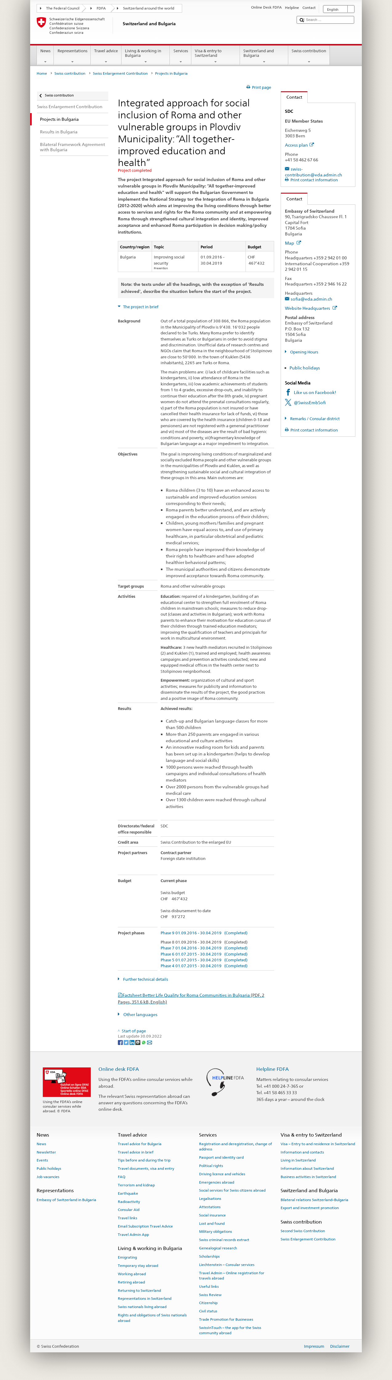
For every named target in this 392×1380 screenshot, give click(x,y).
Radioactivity (129, 1201)
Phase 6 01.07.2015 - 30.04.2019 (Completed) (204, 954)
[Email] (149, 1042)
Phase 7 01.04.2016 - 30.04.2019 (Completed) (204, 948)
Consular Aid (128, 1210)
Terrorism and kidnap (136, 1185)
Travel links (127, 1218)
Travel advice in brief (136, 1152)
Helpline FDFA (272, 1069)
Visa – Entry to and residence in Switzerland (318, 1144)
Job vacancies (48, 1177)
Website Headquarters (311, 308)
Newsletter (46, 1152)
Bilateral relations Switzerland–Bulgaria (314, 1199)
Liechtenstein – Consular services (226, 1265)
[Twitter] (127, 1042)
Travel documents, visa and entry (146, 1168)
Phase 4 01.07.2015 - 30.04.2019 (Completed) (204, 966)
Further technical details (145, 979)
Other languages (140, 1014)
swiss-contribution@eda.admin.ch (313, 171)
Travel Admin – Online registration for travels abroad (231, 1275)
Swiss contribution (309, 56)
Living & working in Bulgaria (146, 56)
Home (42, 73)
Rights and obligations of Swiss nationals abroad (152, 1318)
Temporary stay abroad (138, 1266)
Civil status (208, 1311)
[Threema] (138, 1042)
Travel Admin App (133, 1234)
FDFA (101, 8)
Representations (72, 56)
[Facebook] (121, 1042)
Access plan (299, 145)
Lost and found (212, 1223)
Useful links (209, 1286)
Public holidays (305, 367)
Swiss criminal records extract (224, 1240)
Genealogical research (218, 1248)
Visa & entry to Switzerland (216, 56)
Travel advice (106, 56)
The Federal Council (62, 8)
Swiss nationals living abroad (142, 1307)
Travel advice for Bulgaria (140, 1144)
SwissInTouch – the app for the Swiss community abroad (230, 1330)
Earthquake (128, 1193)
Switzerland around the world (148, 8)
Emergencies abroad (216, 1182)
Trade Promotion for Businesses (226, 1319)
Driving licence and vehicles (222, 1174)
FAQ (121, 1177)
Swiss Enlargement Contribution (120, 73)
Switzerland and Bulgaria (264, 56)
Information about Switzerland (307, 1168)
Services (180, 56)
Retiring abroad (131, 1282)
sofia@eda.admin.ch (311, 299)
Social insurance (212, 1215)
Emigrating (127, 1257)
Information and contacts (302, 1152)
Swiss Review (210, 1294)
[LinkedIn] (132, 1042)
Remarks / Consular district (314, 418)
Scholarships (209, 1256)
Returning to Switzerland (139, 1290)
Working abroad (132, 1274)
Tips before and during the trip (144, 1160)
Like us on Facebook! (315, 392)
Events (42, 1160)
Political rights (211, 1166)
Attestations (210, 1207)
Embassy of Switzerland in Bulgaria (66, 1199)
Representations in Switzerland (144, 1298)
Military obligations (215, 1231)
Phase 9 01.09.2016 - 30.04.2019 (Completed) (204, 933)
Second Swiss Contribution (303, 1231)
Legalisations (210, 1199)
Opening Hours (303, 352)
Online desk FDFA (118, 1069)
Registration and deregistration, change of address (235, 1146)
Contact (291, 97)
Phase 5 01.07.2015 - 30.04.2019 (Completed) (204, 960)
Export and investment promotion (310, 1208)
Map (293, 243)
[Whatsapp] (144, 1042)
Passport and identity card (221, 1157)
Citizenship (208, 1303)
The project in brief (140, 307)
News (45, 56)
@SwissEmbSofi (310, 402)
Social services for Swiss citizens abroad (232, 1190)
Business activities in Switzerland (308, 1177)
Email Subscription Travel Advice (145, 1226)
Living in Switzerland (298, 1160)
